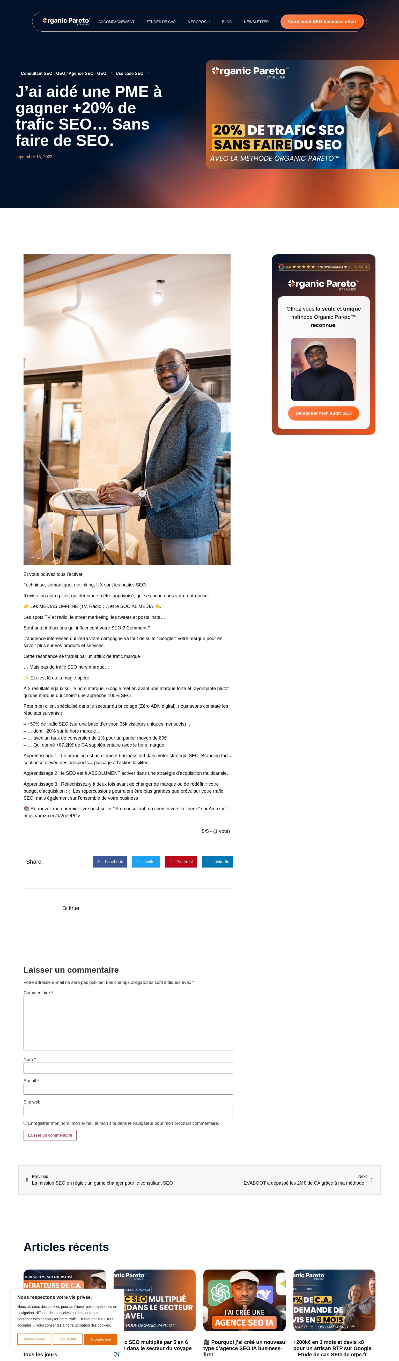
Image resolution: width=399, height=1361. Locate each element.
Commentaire (38, 993)
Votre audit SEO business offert (322, 21)
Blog (227, 22)
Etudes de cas (161, 22)
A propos (199, 21)
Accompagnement (116, 22)
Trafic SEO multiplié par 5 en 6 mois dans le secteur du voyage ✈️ (153, 1348)
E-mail (31, 1081)
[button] (110, 862)
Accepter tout (101, 1339)
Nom (30, 1059)
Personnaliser (34, 1339)
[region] (67, 1320)
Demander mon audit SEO (323, 413)
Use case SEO (132, 73)
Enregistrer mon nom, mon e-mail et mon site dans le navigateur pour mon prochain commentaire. (123, 1123)
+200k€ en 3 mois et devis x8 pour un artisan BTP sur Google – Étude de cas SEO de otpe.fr (332, 1348)
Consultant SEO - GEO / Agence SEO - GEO (66, 73)
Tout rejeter (68, 1339)
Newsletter (256, 22)
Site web (32, 1102)
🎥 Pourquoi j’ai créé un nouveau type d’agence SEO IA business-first (244, 1348)
